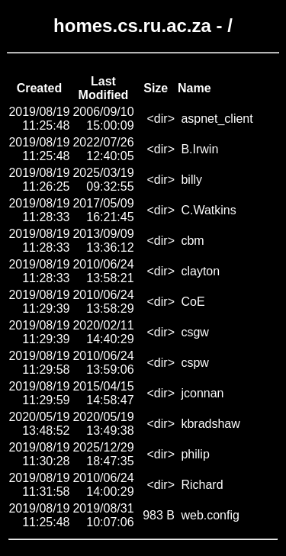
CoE (192, 301)
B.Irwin (199, 149)
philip (195, 454)
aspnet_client (216, 118)
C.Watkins (208, 210)
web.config (210, 515)
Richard (202, 484)
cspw (194, 362)
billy (191, 179)
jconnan (202, 393)
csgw (194, 332)
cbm (192, 240)
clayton (200, 271)
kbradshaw (210, 423)
